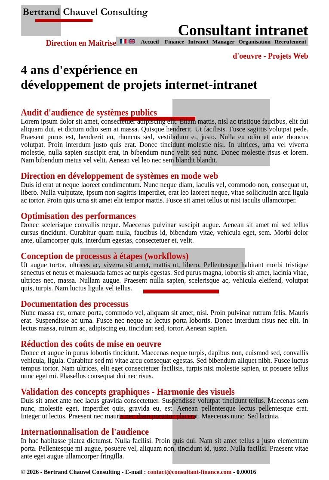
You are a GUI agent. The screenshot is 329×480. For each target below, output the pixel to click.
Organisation (254, 41)
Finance (174, 41)
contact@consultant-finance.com (189, 472)
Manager (223, 41)
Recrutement (290, 41)
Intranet (198, 41)
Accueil (150, 41)
